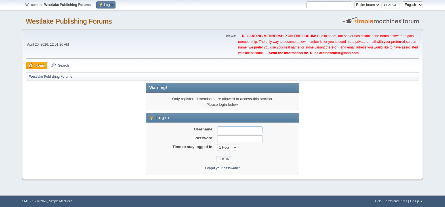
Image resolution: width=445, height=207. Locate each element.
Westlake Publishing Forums (69, 21)
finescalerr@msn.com (341, 53)
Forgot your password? (222, 168)
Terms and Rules (395, 201)
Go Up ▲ (416, 201)
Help (378, 201)
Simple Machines (60, 201)
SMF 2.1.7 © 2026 (34, 201)
